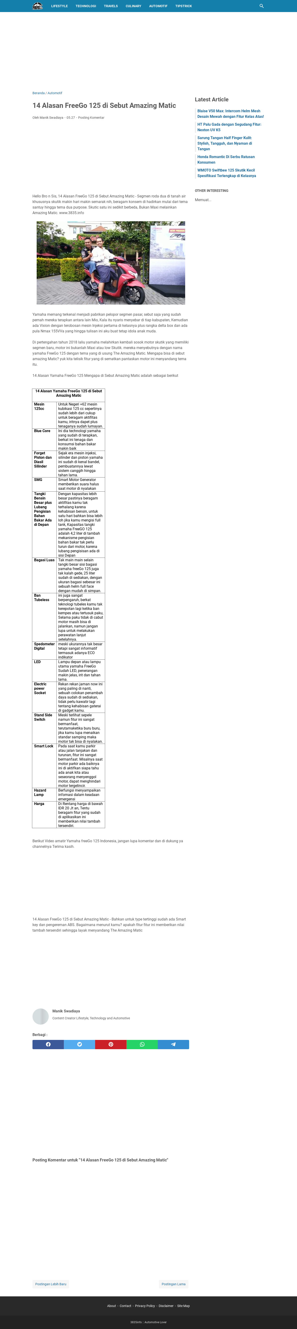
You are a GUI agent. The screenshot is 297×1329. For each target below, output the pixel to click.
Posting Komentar (91, 117)
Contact (125, 1306)
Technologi (86, 6)
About (111, 1306)
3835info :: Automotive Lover (148, 1322)
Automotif (158, 6)
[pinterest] (110, 1044)
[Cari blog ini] (262, 6)
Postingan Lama (174, 1284)
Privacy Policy (145, 1306)
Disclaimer (166, 1306)
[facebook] (48, 1044)
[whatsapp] (142, 1044)
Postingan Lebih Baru (50, 1284)
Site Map (183, 1306)
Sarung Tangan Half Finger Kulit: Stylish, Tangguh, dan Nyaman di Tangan (224, 143)
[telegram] (173, 1044)
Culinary (133, 6)
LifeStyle (59, 6)
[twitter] (79, 1044)
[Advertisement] (148, 51)
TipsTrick (183, 6)
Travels (111, 6)
